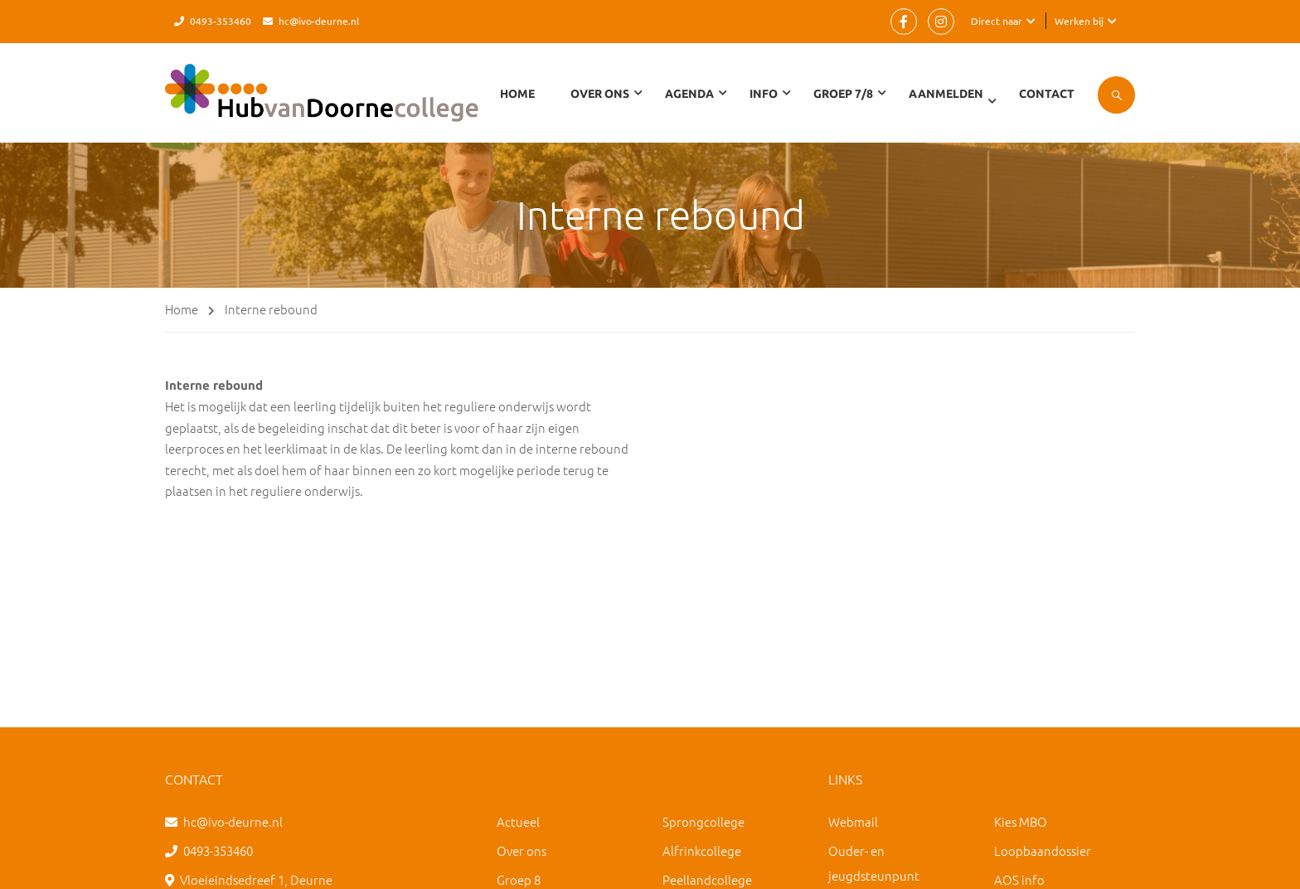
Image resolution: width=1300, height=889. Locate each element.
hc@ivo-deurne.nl (319, 20)
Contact (1046, 93)
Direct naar (996, 20)
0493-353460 (220, 20)
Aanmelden (946, 93)
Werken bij (1079, 20)
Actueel (518, 821)
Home (517, 93)
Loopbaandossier (1042, 850)
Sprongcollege (703, 821)
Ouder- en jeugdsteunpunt (873, 863)
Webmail (853, 821)
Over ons (521, 850)
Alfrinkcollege (701, 850)
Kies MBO (1020, 821)
